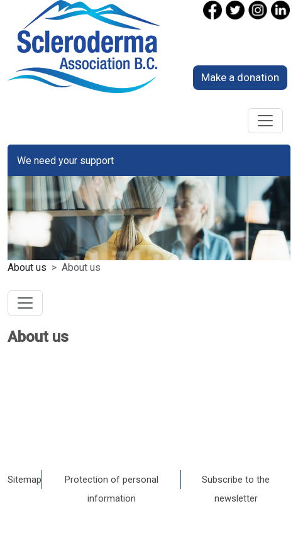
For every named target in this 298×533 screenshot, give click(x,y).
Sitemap (24, 479)
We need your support (65, 161)
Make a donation (240, 77)
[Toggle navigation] (265, 120)
